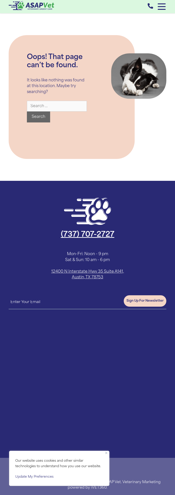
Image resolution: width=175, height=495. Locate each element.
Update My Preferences (34, 477)
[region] (59, 468)
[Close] (106, 453)
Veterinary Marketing (141, 482)
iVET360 (98, 488)
